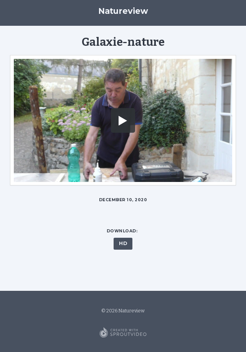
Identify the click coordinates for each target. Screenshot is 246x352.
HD (123, 243)
